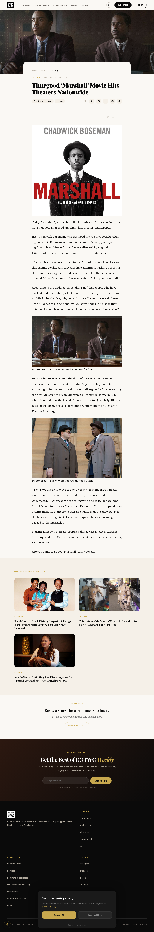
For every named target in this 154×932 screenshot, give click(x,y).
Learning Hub (86, 839)
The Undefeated (96, 253)
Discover (26, 5)
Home (34, 70)
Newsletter (12, 871)
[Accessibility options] (7, 924)
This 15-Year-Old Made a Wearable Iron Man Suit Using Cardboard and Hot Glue (108, 623)
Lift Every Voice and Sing (18, 884)
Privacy (126, 924)
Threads (84, 871)
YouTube (84, 884)
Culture (43, 70)
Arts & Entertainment (42, 101)
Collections (60, 5)
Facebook (84, 891)
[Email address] (65, 780)
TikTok (83, 878)
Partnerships (13, 891)
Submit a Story (77, 725)
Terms (117, 924)
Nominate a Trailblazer (17, 878)
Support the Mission (16, 898)
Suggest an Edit (114, 117)
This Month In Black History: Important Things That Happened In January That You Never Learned (42, 624)
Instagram (84, 863)
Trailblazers (42, 5)
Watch (74, 5)
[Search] (108, 5)
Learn (85, 5)
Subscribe (123, 5)
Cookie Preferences (139, 924)
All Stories (84, 832)
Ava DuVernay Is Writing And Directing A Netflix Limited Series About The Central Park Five (43, 679)
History (60, 101)
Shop (140, 5)
